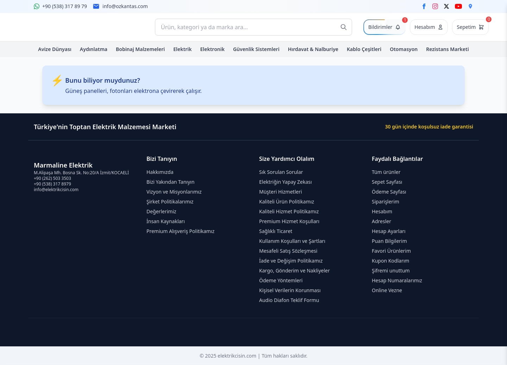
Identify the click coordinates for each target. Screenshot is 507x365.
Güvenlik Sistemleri (256, 49)
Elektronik (212, 49)
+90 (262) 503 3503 (52, 178)
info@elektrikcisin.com (56, 190)
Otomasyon (404, 49)
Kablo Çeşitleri (364, 49)
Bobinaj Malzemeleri (140, 49)
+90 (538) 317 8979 (52, 184)
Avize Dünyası (54, 49)
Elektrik (182, 49)
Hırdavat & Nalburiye (313, 49)
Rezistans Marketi (447, 49)
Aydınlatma (93, 49)
